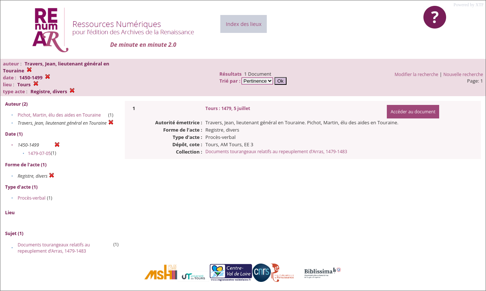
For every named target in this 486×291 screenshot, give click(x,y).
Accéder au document (412, 112)
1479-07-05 (39, 153)
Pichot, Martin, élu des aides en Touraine (59, 115)
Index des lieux (243, 23)
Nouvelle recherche (463, 74)
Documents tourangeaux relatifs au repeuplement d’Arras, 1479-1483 (54, 248)
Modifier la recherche (416, 74)
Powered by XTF (468, 4)
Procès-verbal (31, 198)
